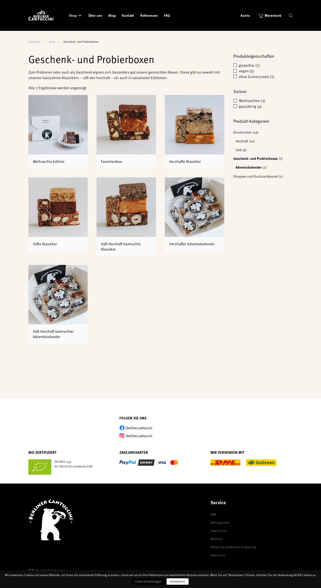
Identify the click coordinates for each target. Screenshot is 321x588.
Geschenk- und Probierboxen (255, 158)
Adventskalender (249, 167)
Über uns (95, 15)
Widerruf (216, 539)
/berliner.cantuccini (138, 427)
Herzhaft (242, 140)
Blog (112, 15)
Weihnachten (249, 100)
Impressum (217, 555)
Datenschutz (218, 530)
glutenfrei (246, 65)
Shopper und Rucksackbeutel (255, 176)
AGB (213, 514)
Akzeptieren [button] (177, 581)
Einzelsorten (242, 132)
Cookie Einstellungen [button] (148, 581)
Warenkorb (273, 15)
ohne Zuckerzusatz (254, 76)
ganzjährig (247, 106)
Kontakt (128, 15)
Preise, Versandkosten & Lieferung (233, 547)
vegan (244, 70)
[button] (290, 15)
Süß (238, 149)
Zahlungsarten (220, 522)
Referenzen (149, 15)
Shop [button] (73, 15)
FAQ (167, 15)
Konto (245, 15)
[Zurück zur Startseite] (41, 15)
